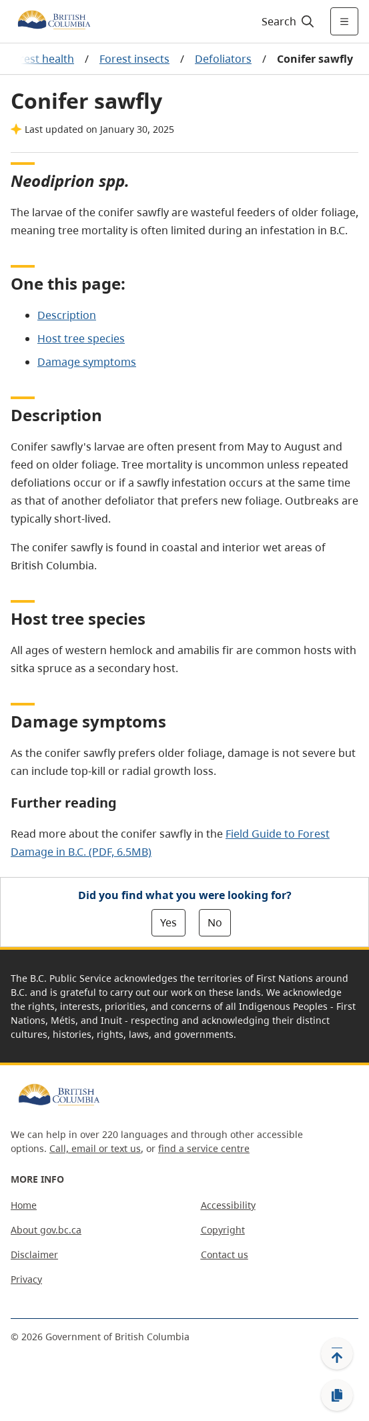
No (215, 922)
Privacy (26, 1279)
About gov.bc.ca (46, 1229)
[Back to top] (337, 1354)
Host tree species (81, 338)
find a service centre (204, 1148)
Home (24, 1205)
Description (66, 315)
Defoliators (223, 58)
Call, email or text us (95, 1148)
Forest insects (134, 58)
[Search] (286, 21)
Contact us (224, 1254)
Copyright (223, 1229)
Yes (168, 922)
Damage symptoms (86, 361)
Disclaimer (34, 1254)
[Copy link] (337, 1396)
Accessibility (228, 1205)
